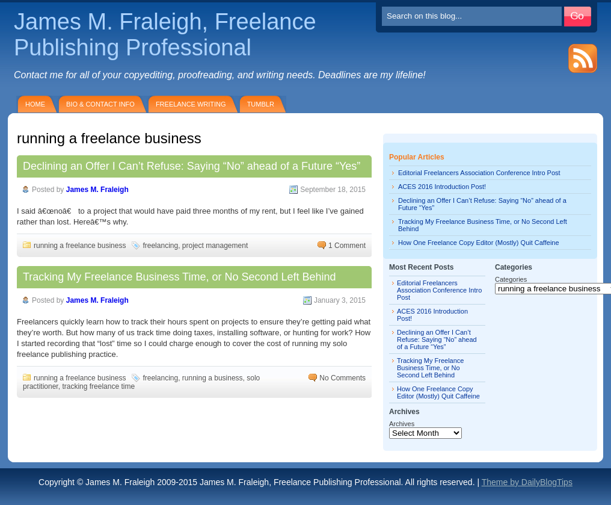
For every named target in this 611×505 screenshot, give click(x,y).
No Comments (342, 378)
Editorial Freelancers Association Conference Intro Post (479, 172)
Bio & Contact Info (100, 104)
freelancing (160, 245)
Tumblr (260, 104)
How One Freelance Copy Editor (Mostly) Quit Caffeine (478, 242)
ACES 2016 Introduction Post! (442, 186)
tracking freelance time (98, 386)
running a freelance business (80, 245)
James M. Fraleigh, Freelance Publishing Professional (165, 34)
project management (215, 245)
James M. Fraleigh (97, 189)
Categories (511, 279)
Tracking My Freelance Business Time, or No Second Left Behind (179, 277)
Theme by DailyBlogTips (527, 482)
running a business (212, 378)
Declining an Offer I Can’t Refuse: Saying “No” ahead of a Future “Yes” (191, 166)
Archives (401, 423)
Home (35, 104)
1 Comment (347, 245)
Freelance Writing (191, 104)
